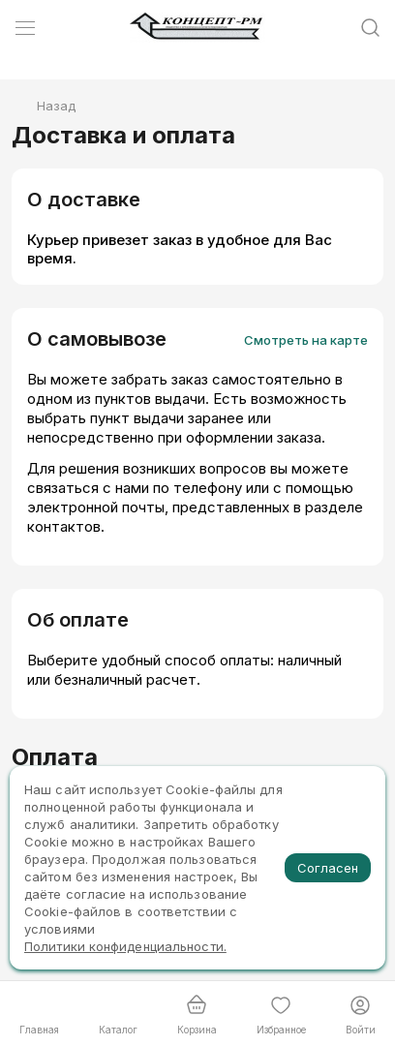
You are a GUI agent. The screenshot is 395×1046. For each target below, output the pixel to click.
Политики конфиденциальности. (125, 946)
